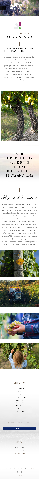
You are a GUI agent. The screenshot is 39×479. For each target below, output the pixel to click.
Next (36, 113)
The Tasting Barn (19, 394)
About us (19, 400)
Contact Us (19, 411)
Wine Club (20, 406)
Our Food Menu (19, 397)
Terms (32, 468)
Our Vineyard (19, 388)
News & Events (19, 403)
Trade (19, 409)
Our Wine (19, 391)
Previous (2, 113)
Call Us (19, 476)
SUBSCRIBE (19, 428)
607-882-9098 (20, 453)
